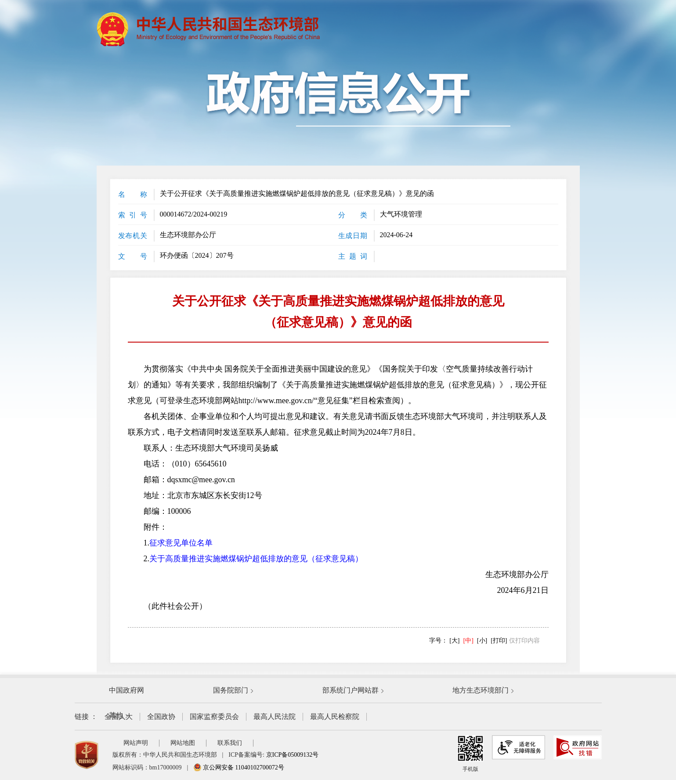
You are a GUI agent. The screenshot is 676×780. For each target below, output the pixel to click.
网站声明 (135, 743)
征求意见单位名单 (181, 542)
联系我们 (229, 743)
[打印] (499, 640)
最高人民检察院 (334, 716)
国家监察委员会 (214, 716)
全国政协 (161, 716)
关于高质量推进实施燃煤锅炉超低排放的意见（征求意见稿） (256, 558)
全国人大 (119, 716)
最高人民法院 (274, 716)
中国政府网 (126, 690)
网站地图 (182, 743)
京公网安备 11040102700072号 (238, 767)
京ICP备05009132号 (292, 754)
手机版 (470, 753)
